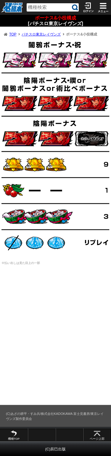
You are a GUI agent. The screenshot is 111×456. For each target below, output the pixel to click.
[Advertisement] (55, 337)
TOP (12, 34)
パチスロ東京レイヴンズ (41, 34)
